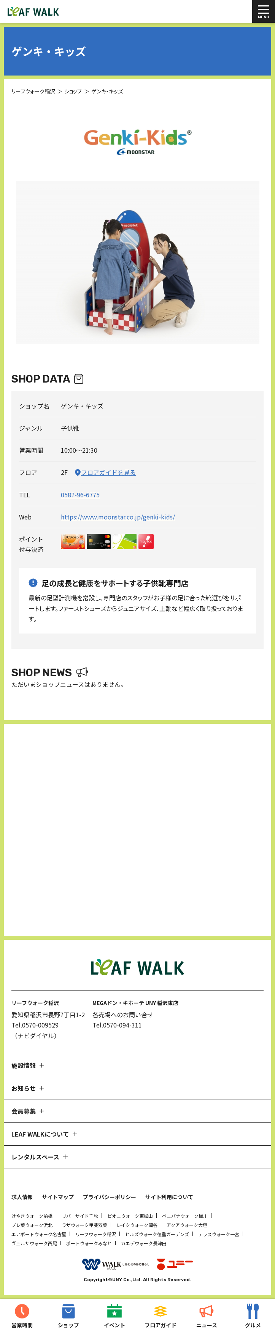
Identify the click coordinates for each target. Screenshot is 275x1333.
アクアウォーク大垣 (187, 1225)
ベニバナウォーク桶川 (185, 1215)
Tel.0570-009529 (35, 1024)
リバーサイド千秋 (80, 1215)
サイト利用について (169, 1197)
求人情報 (22, 1197)
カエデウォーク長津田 (144, 1243)
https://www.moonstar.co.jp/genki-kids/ (118, 516)
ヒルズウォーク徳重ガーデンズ (157, 1234)
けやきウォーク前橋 (31, 1215)
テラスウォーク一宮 (218, 1234)
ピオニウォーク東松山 (130, 1215)
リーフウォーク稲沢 (95, 1234)
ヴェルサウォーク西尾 (34, 1243)
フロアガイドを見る (108, 472)
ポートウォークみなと (89, 1243)
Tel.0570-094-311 (117, 1024)
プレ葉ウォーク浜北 (31, 1225)
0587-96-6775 (80, 494)
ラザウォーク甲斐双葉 (84, 1225)
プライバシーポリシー (109, 1197)
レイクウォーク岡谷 (136, 1225)
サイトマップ (58, 1197)
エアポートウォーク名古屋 (38, 1234)
